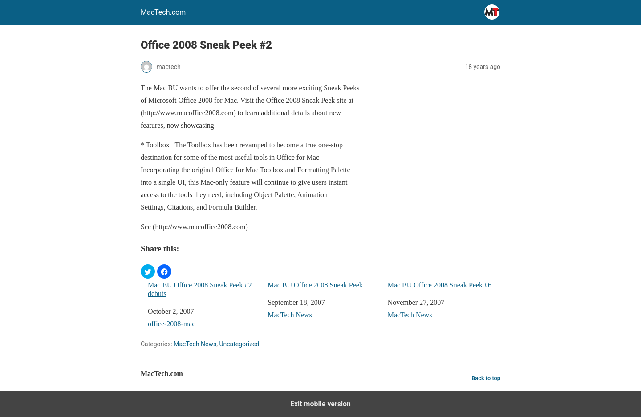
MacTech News (290, 315)
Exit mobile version (320, 404)
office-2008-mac (171, 324)
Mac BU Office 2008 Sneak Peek (315, 285)
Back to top (485, 378)
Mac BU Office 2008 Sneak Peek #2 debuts (200, 289)
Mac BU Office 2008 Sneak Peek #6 (439, 285)
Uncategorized (239, 344)
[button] (148, 271)
